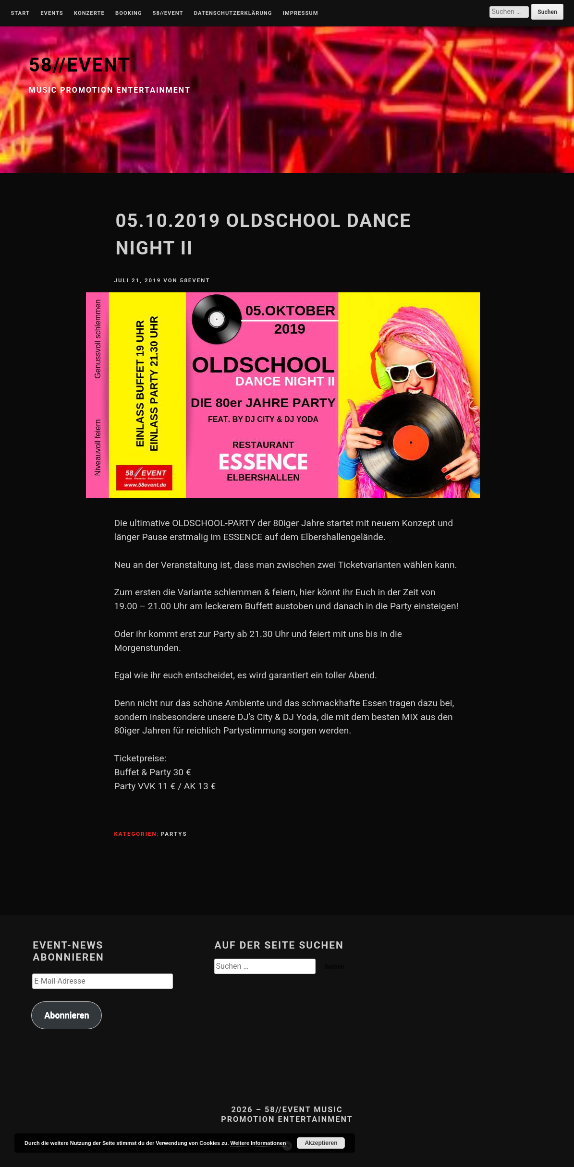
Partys (174, 833)
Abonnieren (66, 1015)
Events (51, 13)
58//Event (168, 13)
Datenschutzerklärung (233, 13)
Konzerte (89, 13)
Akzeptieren (321, 1143)
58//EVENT (80, 65)
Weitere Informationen (258, 1143)
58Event (195, 280)
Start (20, 13)
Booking (128, 13)
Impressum (300, 13)
